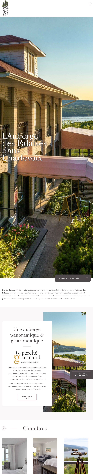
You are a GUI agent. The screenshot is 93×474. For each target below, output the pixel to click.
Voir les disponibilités (81, 374)
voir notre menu (27, 397)
